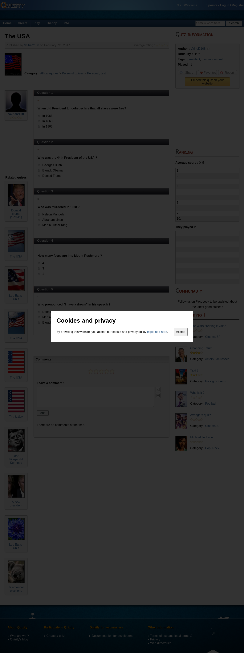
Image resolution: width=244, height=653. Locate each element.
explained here (157, 331)
